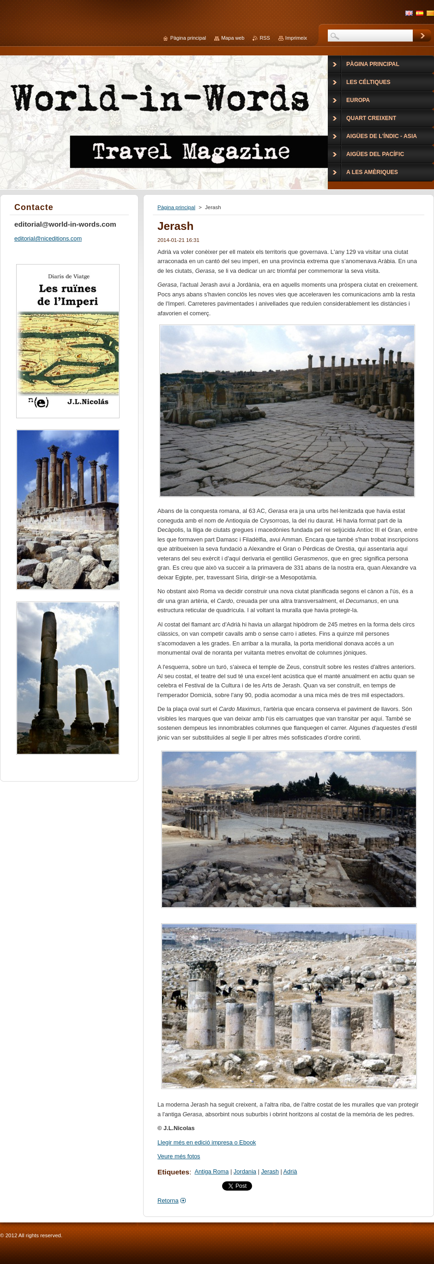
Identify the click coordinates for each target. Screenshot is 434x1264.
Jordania (245, 1171)
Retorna (168, 1200)
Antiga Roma (211, 1171)
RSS (264, 38)
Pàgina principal (176, 207)
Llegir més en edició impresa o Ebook (206, 1142)
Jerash (269, 1171)
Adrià (290, 1171)
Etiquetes (173, 1172)
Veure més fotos (178, 1156)
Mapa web (232, 38)
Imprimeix (296, 38)
